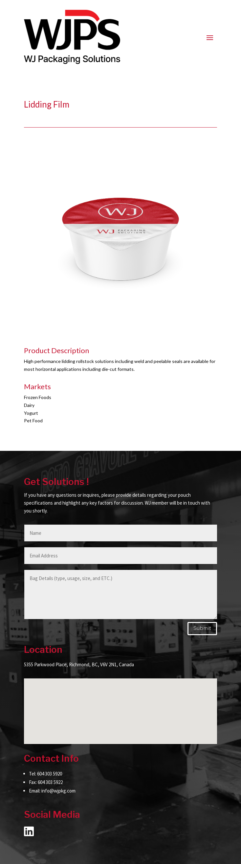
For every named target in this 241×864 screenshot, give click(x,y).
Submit (202, 628)
